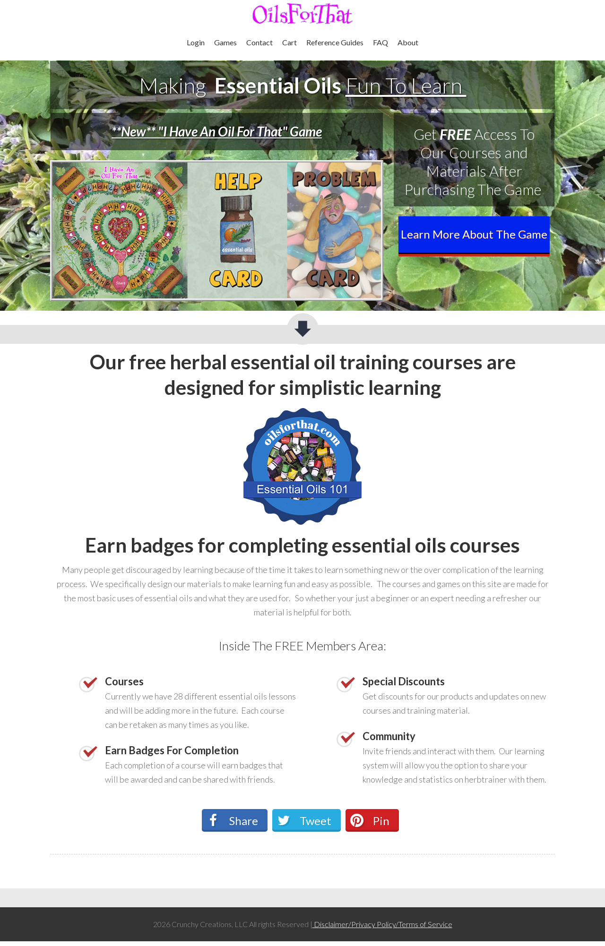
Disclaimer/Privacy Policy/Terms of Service (382, 924)
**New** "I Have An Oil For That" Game (217, 131)
